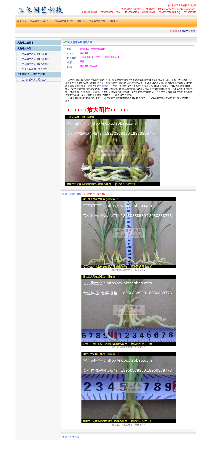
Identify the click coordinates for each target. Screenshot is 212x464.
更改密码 (184, 30)
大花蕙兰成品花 (25, 42)
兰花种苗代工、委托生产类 (31, 74)
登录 (192, 30)
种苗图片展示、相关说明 (34, 68)
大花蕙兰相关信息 (64, 21)
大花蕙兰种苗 (24, 48)
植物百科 (81, 21)
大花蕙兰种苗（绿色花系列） (37, 64)
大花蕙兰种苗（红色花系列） (37, 54)
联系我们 (113, 21)
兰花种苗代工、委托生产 (34, 79)
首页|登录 (22, 21)
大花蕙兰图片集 (97, 21)
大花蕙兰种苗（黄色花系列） (37, 59)
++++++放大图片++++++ (98, 110)
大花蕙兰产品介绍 (39, 21)
